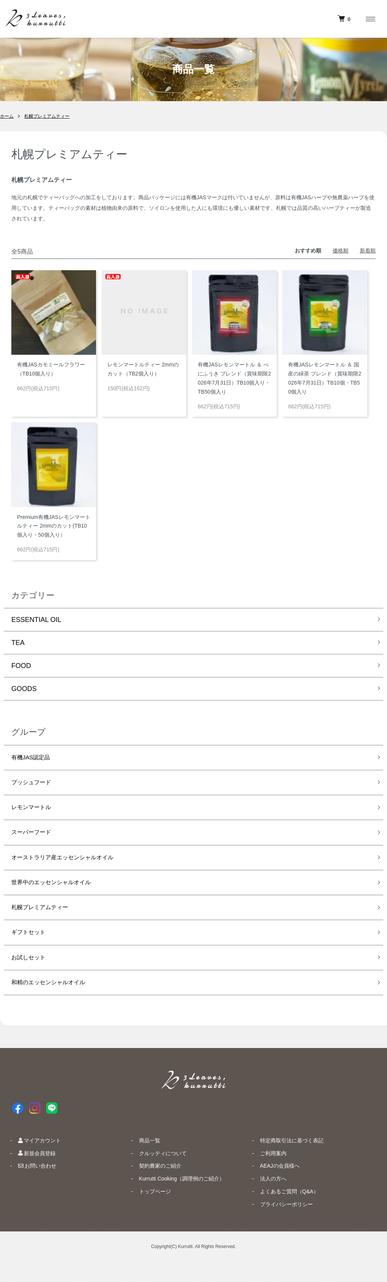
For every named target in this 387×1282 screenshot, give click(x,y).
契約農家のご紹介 (154, 1186)
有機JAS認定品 (34, 758)
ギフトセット (31, 947)
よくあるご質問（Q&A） (283, 1211)
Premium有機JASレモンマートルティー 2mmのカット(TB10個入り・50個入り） (53, 526)
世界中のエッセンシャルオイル (59, 893)
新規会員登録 (31, 1173)
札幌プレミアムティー (47, 116)
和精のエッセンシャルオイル (55, 1001)
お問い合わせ (31, 1186)
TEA (18, 642)
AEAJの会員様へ (274, 1186)
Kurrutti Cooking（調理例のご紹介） (175, 1199)
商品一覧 (143, 1160)
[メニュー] (370, 19)
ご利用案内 (267, 1173)
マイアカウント (33, 1160)
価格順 (340, 251)
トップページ (149, 1211)
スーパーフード (35, 839)
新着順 (368, 251)
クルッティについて (157, 1173)
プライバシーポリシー (280, 1224)
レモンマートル (35, 812)
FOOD (21, 665)
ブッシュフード (35, 785)
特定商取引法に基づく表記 (285, 1160)
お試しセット (31, 974)
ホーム (7, 116)
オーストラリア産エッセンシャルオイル (72, 866)
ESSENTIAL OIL (36, 619)
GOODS (24, 689)
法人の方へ (267, 1199)
